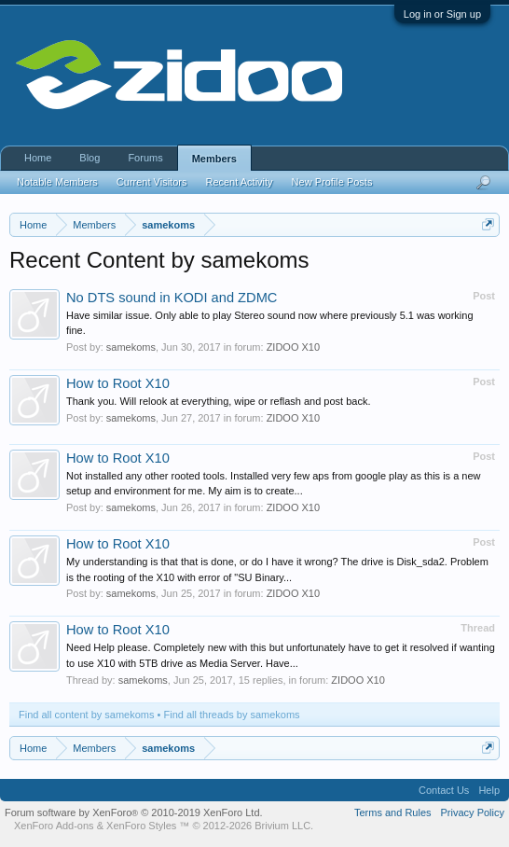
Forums (145, 157)
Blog (89, 157)
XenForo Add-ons (54, 825)
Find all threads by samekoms (232, 714)
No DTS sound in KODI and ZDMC (171, 297)
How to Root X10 (118, 383)
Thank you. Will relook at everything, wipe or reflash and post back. (218, 401)
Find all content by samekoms (87, 714)
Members (214, 158)
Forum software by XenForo (134, 812)
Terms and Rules (393, 812)
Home (37, 157)
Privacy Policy (472, 812)
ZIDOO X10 (293, 347)
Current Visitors (152, 181)
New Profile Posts (332, 181)
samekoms (131, 347)
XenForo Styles (141, 825)
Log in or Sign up (442, 14)
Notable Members (57, 181)
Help (489, 790)
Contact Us (444, 790)
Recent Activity (238, 181)
